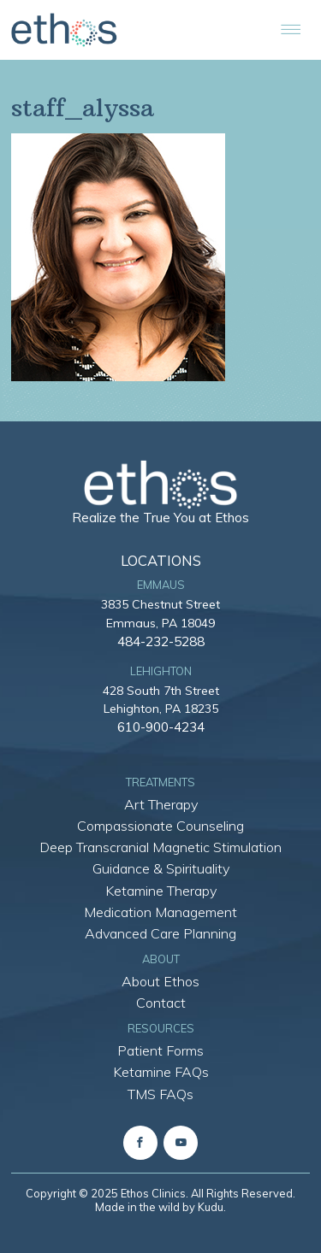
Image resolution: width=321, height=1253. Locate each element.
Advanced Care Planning (160, 933)
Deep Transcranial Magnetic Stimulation (160, 847)
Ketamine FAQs (161, 1071)
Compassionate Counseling (160, 825)
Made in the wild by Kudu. (160, 1207)
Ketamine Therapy (161, 890)
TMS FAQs (160, 1094)
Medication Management (160, 912)
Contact (161, 1002)
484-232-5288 (161, 641)
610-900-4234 (161, 726)
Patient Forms (160, 1050)
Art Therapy (161, 804)
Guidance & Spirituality (160, 868)
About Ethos (160, 981)
